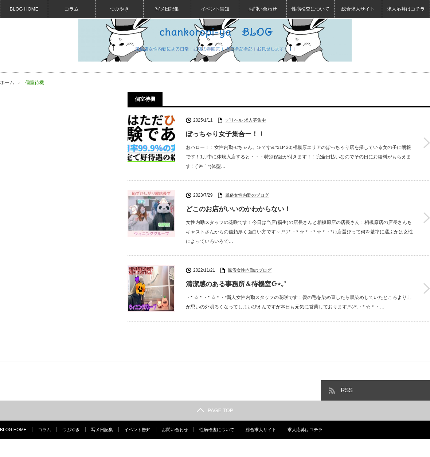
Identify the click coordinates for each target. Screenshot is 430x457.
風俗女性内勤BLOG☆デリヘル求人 (358, 447)
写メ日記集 (167, 9)
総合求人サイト (358, 9)
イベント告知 (215, 9)
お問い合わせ (263, 9)
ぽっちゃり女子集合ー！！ (225, 134)
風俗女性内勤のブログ (247, 195)
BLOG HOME (24, 9)
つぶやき (119, 9)
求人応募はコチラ (406, 9)
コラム (71, 9)
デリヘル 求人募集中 (245, 120)
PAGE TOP (215, 410)
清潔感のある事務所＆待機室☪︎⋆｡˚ (236, 284)
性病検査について (310, 9)
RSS (347, 390)
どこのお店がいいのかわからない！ (238, 209)
